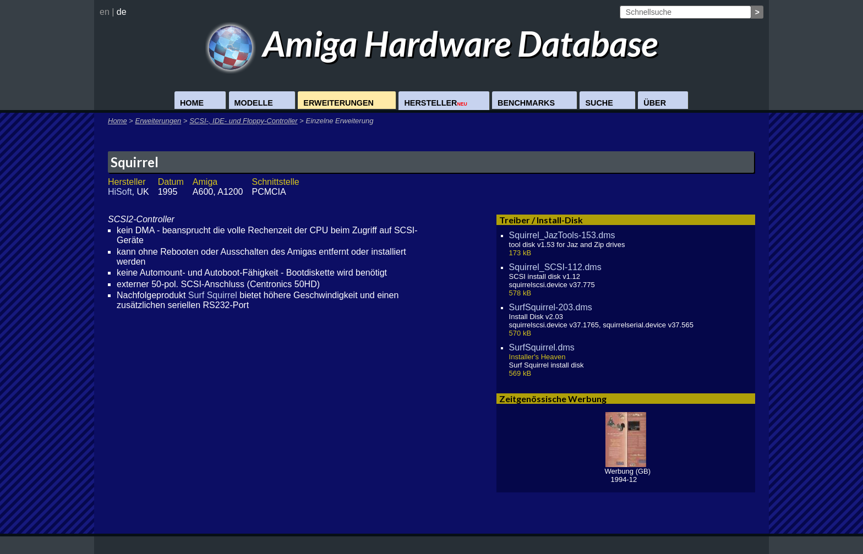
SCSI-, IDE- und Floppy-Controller (243, 121)
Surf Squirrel (212, 295)
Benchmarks (526, 102)
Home (192, 102)
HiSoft (120, 191)
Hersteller (435, 102)
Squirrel (135, 162)
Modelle (253, 102)
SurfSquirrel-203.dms (550, 307)
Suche (599, 102)
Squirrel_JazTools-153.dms (562, 235)
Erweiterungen (338, 102)
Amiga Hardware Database (431, 43)
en (105, 12)
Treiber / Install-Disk (541, 220)
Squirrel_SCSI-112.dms (555, 267)
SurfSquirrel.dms (542, 347)
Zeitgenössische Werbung (553, 398)
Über (654, 102)
